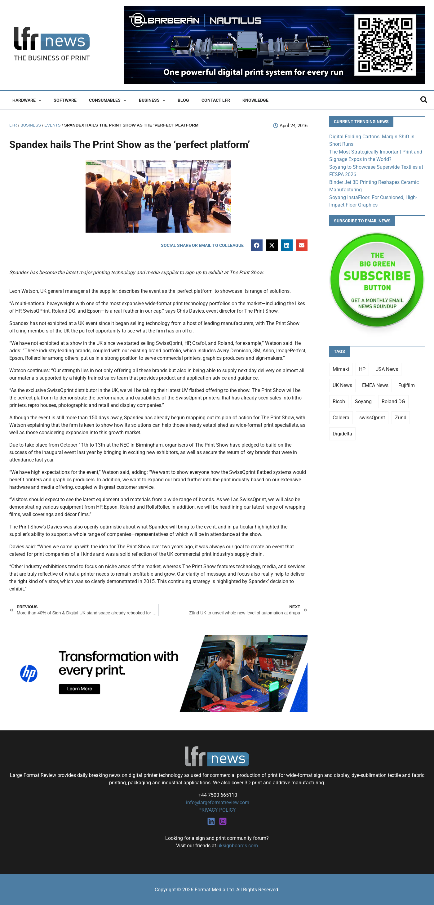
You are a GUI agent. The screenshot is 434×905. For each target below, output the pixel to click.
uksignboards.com (237, 845)
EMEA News (375, 384)
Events (54, 125)
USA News (386, 368)
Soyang (363, 400)
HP (362, 368)
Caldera (341, 416)
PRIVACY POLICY (217, 810)
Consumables (98, 100)
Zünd (400, 416)
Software (59, 100)
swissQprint (372, 416)
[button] (36, 100)
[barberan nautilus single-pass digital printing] (274, 44)
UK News (342, 384)
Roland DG (393, 400)
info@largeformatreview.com (217, 802)
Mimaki (341, 368)
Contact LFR (195, 100)
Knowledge (231, 100)
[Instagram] (223, 821)
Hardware (25, 100)
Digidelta (342, 432)
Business (139, 100)
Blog (166, 100)
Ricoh (339, 400)
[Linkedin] (211, 821)
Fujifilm (406, 384)
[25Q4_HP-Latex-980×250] (158, 673)
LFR (13, 125)
